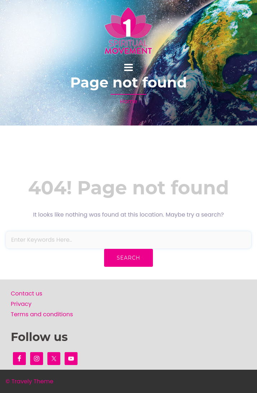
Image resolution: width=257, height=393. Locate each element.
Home (128, 101)
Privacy (21, 304)
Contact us (26, 293)
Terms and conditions (42, 314)
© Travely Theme (29, 381)
